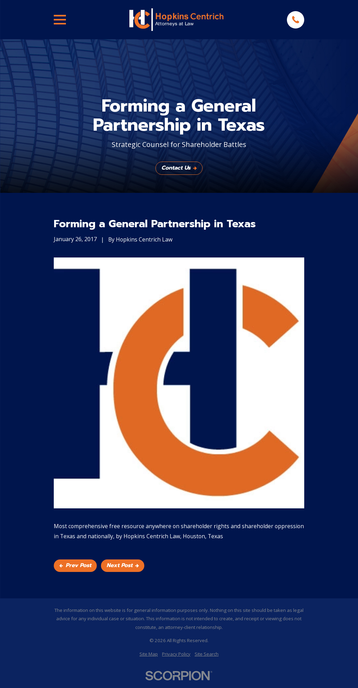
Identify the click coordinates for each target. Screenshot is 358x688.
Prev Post (75, 565)
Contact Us (179, 168)
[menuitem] (148, 654)
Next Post (122, 565)
